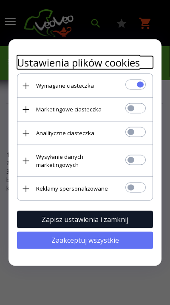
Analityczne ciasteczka (65, 133)
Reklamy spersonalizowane (72, 188)
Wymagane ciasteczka (65, 85)
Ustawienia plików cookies (78, 62)
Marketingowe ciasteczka (69, 109)
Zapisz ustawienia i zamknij (85, 219)
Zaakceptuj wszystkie (85, 240)
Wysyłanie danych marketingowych (59, 161)
